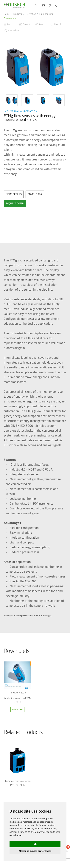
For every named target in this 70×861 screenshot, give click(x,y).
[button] (59, 67)
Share (41, 24)
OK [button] (35, 843)
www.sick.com (14, 30)
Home (7, 14)
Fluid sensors (46, 14)
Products (17, 14)
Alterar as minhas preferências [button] (35, 851)
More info (58, 24)
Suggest (26, 24)
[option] (35, 67)
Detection (31, 14)
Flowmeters (10, 18)
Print (9, 24)
